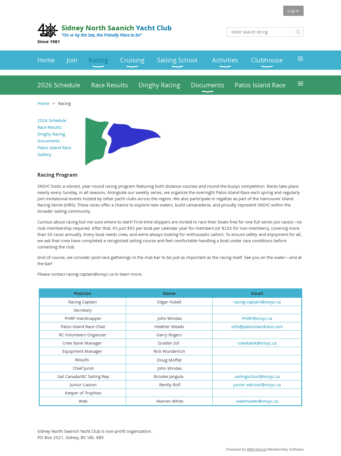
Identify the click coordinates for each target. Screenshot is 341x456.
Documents (48, 140)
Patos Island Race (54, 147)
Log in (293, 10)
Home (43, 103)
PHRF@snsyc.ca (257, 318)
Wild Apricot (257, 449)
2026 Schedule (51, 120)
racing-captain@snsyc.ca (257, 302)
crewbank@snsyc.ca (257, 343)
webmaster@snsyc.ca (257, 401)
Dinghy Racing (51, 134)
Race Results (49, 127)
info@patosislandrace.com (257, 326)
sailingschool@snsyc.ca (257, 376)
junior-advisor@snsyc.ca (257, 384)
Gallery (44, 154)
